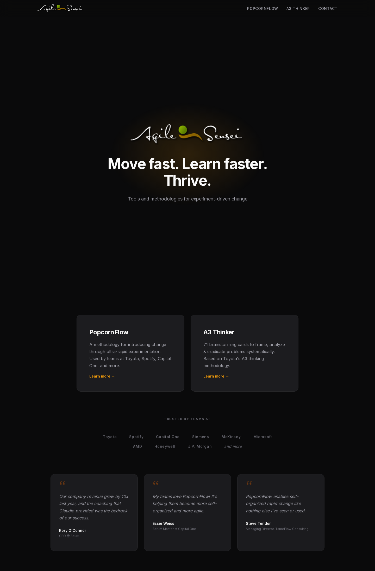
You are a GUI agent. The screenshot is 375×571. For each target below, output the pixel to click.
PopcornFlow (262, 8)
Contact (328, 8)
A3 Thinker (298, 8)
